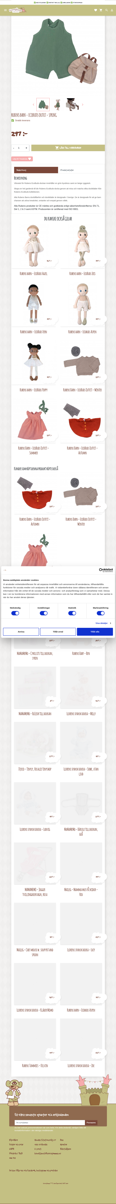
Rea (61, 1139)
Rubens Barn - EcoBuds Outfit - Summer (33, 450)
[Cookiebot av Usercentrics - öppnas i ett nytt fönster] (101, 570)
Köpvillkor (13, 1139)
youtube (54, 1170)
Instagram (41, 1170)
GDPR (11, 1148)
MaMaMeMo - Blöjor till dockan (35, 713)
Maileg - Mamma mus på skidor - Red (81, 892)
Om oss (12, 1157)
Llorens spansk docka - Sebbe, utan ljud (81, 771)
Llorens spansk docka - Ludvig (35, 829)
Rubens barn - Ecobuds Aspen (82, 331)
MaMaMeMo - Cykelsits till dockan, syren (35, 656)
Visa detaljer (102, 623)
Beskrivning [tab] (21, 170)
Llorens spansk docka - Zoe (81, 1065)
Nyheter (63, 1144)
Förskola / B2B (16, 1153)
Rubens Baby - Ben (81, 653)
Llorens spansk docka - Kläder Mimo (35, 1010)
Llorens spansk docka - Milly (81, 713)
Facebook (31, 1170)
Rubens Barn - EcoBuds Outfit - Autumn (82, 450)
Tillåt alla (95, 632)
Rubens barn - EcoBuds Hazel (33, 273)
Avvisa (21, 632)
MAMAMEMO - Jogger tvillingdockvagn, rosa (35, 892)
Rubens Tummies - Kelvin (35, 1065)
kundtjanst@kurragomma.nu (48, 1153)
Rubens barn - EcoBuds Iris (82, 273)
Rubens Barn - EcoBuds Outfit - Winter (82, 390)
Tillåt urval (58, 632)
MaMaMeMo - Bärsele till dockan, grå (81, 831)
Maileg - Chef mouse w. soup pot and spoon (35, 952)
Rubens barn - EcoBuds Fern (33, 331)
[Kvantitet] (20, 148)
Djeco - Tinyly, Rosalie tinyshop (35, 769)
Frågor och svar (16, 1144)
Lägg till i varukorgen (68, 148)
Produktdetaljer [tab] (67, 170)
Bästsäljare (65, 1148)
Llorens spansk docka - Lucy (81, 950)
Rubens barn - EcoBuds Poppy (33, 390)
